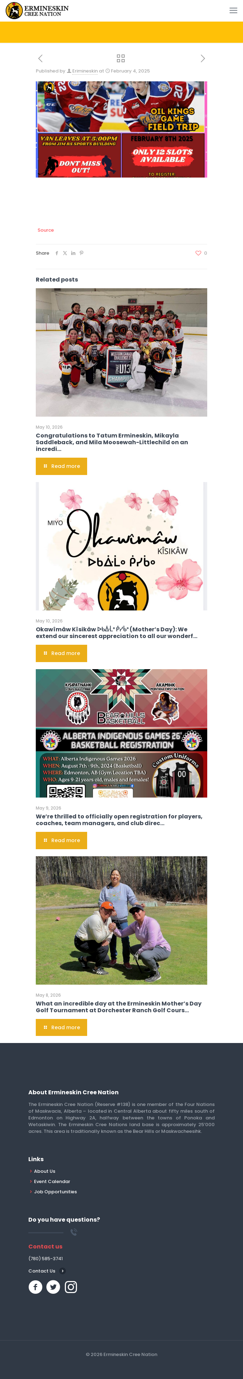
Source (46, 230)
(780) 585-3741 (45, 1258)
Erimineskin (85, 71)
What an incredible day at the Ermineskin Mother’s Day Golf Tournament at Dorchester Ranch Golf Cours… (119, 1007)
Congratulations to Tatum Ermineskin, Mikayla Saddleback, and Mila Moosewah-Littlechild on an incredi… (112, 442)
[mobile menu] (233, 11)
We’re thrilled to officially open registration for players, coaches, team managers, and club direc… (119, 819)
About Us (44, 1171)
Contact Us (41, 1271)
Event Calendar (52, 1181)
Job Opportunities (55, 1191)
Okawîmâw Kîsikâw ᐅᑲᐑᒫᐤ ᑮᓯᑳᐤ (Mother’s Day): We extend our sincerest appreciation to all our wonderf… (116, 632)
